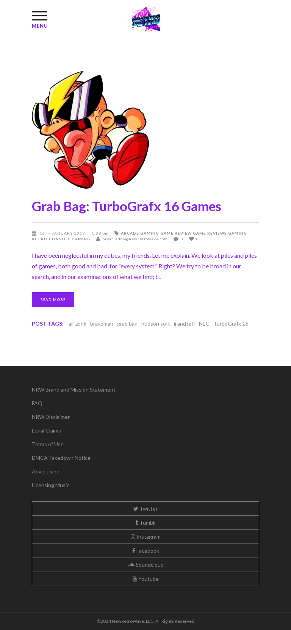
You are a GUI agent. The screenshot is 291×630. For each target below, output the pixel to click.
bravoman (101, 323)
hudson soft (155, 323)
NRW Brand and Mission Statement (74, 389)
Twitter (145, 508)
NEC (204, 323)
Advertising (45, 471)
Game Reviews (210, 233)
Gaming (237, 233)
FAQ (37, 403)
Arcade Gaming (140, 233)
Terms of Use (48, 444)
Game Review (176, 233)
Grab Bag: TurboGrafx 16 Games (126, 206)
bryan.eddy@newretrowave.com (135, 239)
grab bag (127, 323)
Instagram (146, 536)
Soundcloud (146, 564)
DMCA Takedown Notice (61, 457)
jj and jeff (184, 323)
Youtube (146, 578)
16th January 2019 (63, 233)
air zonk (77, 323)
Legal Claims (46, 430)
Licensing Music (50, 485)
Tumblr (145, 522)
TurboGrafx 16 (230, 323)
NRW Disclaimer (51, 417)
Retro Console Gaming (61, 239)
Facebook (145, 550)
